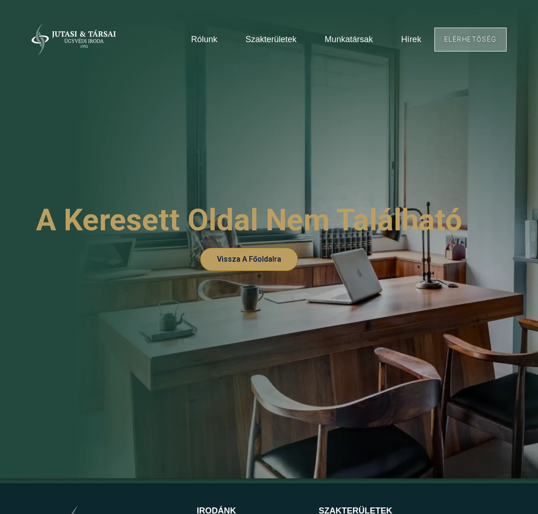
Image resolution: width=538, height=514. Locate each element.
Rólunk (204, 39)
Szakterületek (271, 39)
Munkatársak (349, 39)
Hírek (411, 39)
